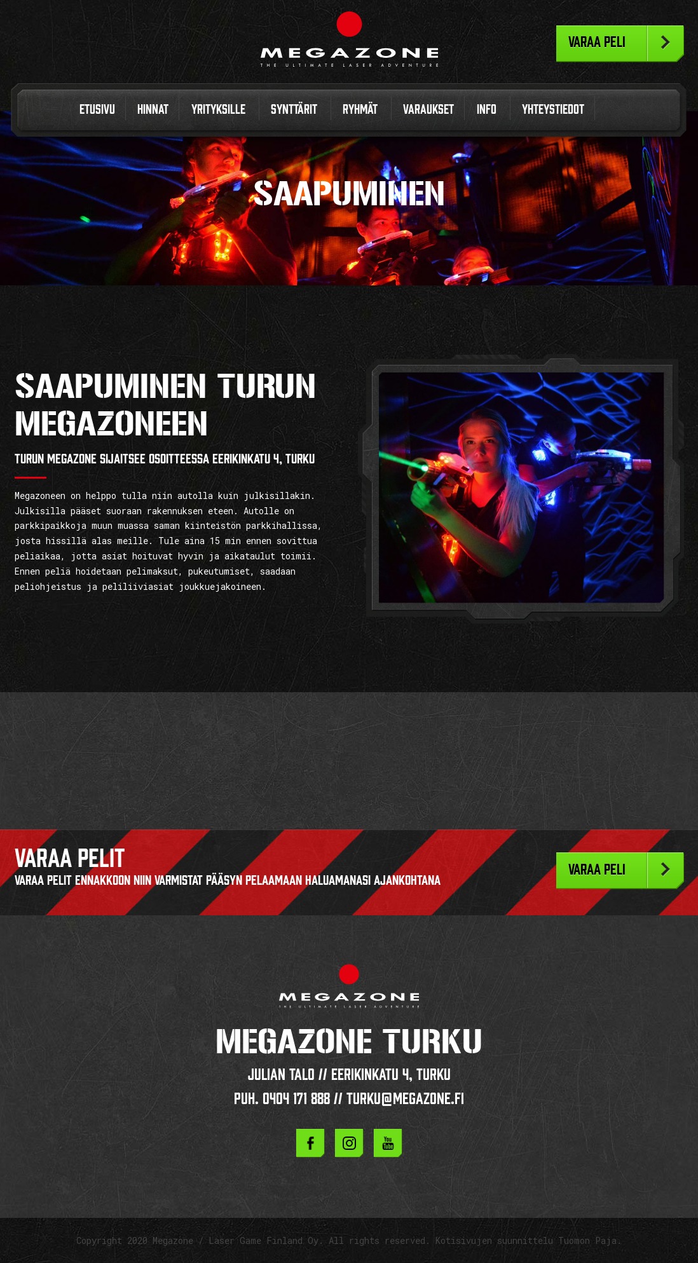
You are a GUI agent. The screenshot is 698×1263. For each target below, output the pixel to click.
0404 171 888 (296, 1099)
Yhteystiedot (553, 110)
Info (486, 110)
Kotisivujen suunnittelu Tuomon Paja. (528, 1240)
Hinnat (152, 110)
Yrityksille (218, 110)
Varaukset (428, 110)
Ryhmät (360, 110)
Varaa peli (597, 42)
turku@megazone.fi (405, 1099)
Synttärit (294, 110)
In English (613, 112)
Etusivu (97, 110)
